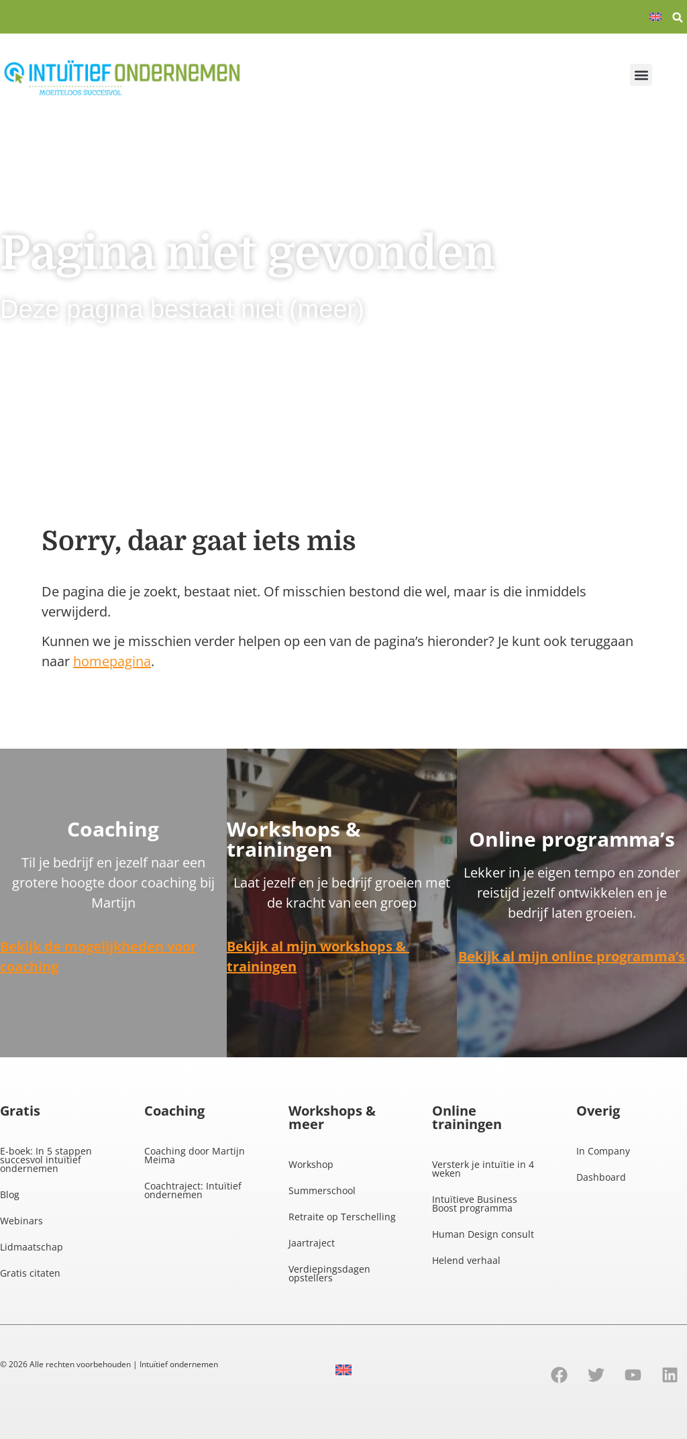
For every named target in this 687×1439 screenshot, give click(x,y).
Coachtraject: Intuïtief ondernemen (193, 1190)
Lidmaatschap (31, 1246)
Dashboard (601, 1177)
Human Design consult (483, 1234)
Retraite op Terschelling (342, 1216)
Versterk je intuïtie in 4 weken (483, 1168)
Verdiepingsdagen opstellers (329, 1273)
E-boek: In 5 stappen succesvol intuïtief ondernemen (46, 1159)
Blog (9, 1194)
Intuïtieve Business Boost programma (474, 1203)
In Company (603, 1150)
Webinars (21, 1220)
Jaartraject (311, 1242)
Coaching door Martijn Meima (194, 1155)
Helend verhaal (466, 1260)
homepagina (112, 661)
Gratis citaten (30, 1273)
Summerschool (322, 1190)
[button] (677, 17)
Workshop (310, 1164)
